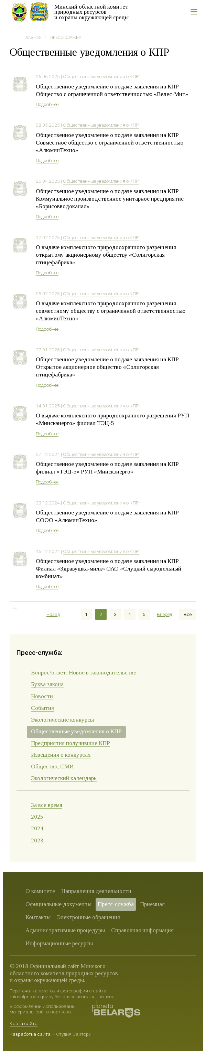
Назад (53, 614)
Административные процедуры (65, 930)
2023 (37, 840)
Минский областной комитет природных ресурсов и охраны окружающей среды (91, 12)
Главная (32, 37)
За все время (46, 805)
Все (188, 614)
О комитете (40, 891)
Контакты (38, 917)
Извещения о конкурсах (61, 755)
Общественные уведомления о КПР (101, 76)
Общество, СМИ (52, 766)
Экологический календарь (64, 778)
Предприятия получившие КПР (70, 743)
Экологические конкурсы (62, 719)
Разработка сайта (30, 1034)
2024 (37, 828)
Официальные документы (58, 904)
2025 (37, 816)
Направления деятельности (96, 891)
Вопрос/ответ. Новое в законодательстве (83, 672)
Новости (42, 696)
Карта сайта (23, 1023)
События (42, 708)
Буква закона (47, 684)
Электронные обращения (88, 917)
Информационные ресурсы (59, 943)
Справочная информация (142, 930)
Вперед (164, 614)
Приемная (152, 904)
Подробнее (47, 104)
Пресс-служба (65, 37)
